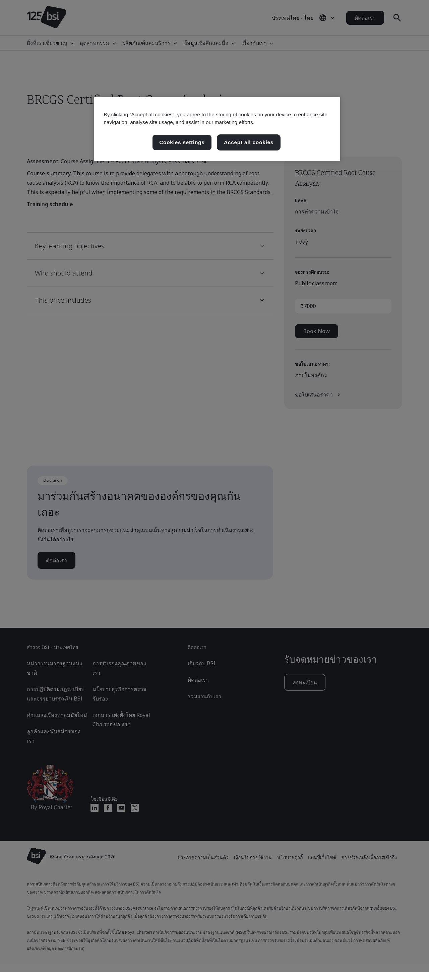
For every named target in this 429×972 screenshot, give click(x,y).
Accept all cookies (248, 142)
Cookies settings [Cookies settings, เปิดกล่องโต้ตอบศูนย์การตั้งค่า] (181, 142)
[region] (217, 129)
